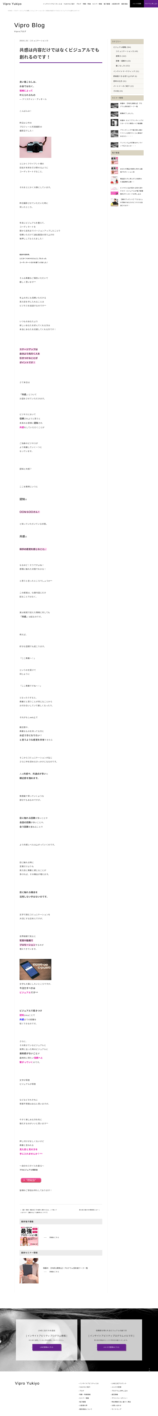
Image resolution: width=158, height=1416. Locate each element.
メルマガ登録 (116, 1387)
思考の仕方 (117, 81)
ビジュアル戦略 (24, 11)
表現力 (118, 56)
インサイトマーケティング (124, 71)
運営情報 (115, 1394)
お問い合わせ (116, 1405)
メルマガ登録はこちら (111, 1347)
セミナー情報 (97, 4)
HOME (10, 11)
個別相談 (124, 4)
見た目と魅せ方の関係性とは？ (89, 1210)
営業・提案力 (121, 61)
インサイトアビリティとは (52, 4)
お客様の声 (116, 4)
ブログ (78, 4)
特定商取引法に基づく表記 (121, 1402)
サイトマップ (116, 1409)
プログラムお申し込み (120, 1391)
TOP (149, 1370)
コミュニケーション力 (37, 11)
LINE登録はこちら (46, 1347)
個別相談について (85, 1409)
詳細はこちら (54, 1237)
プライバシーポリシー (120, 1398)
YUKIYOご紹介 (69, 4)
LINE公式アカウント (119, 1383)
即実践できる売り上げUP (123, 76)
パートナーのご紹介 (121, 86)
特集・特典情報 (85, 1394)
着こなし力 (120, 66)
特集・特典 (87, 4)
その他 (116, 91)
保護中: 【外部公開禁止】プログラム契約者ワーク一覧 (65, 1268)
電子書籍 (107, 4)
